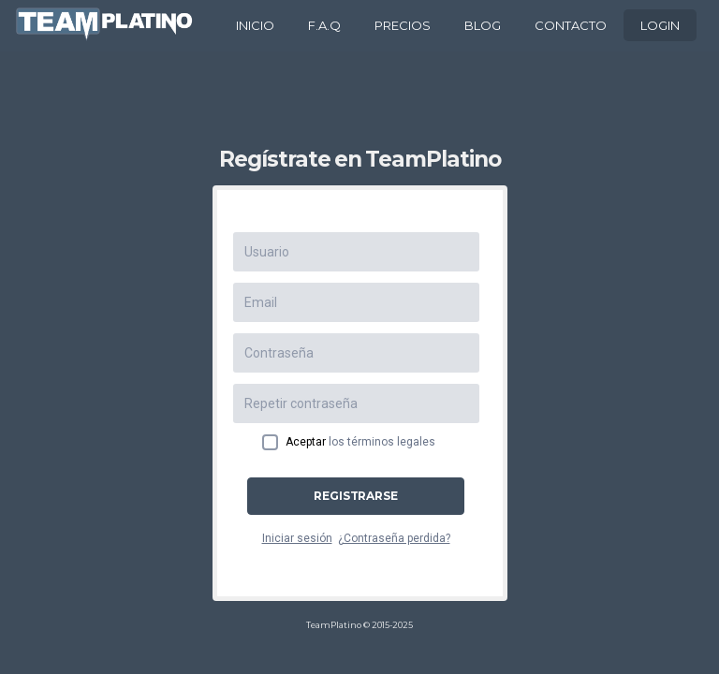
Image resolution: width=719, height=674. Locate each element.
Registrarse (356, 496)
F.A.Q (324, 25)
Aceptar (360, 441)
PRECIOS (402, 25)
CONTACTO (571, 25)
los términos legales (382, 441)
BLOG (482, 25)
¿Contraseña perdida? (394, 538)
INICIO (255, 25)
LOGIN (660, 25)
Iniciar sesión (297, 538)
